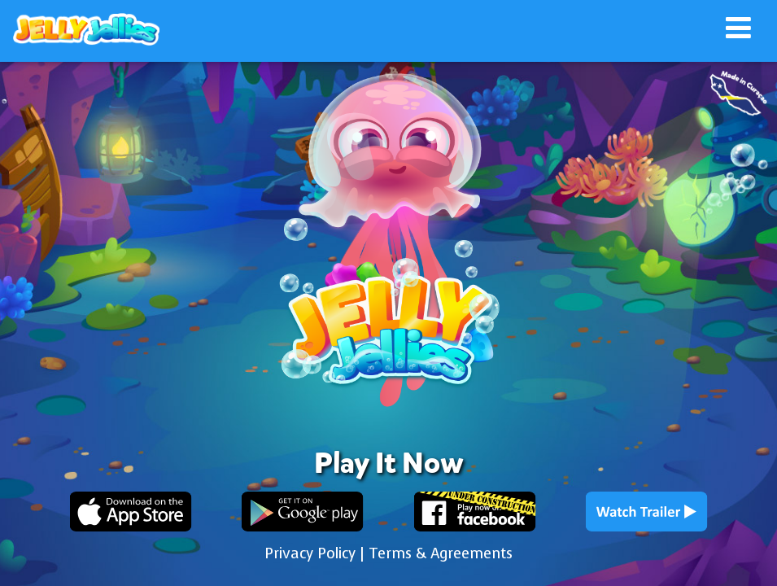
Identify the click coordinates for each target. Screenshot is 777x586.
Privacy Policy (310, 553)
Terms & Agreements (441, 553)
